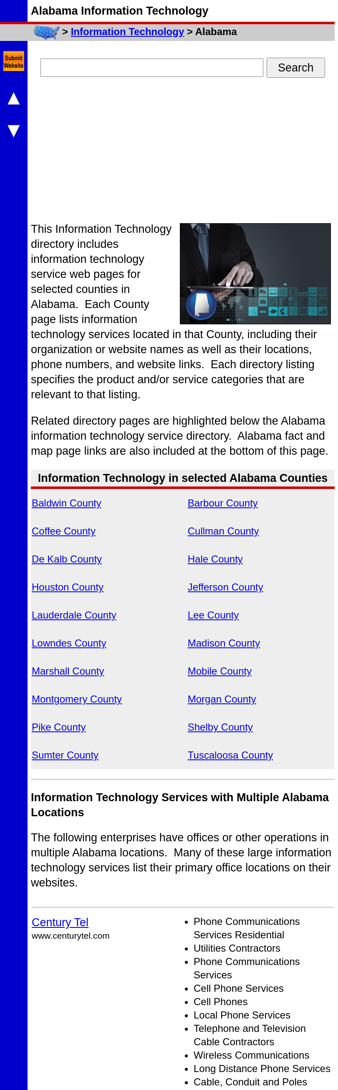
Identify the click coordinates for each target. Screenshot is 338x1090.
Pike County (59, 727)
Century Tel (60, 922)
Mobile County (220, 671)
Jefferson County (225, 587)
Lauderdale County (74, 615)
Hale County (215, 559)
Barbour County (223, 503)
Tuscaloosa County (230, 755)
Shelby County (220, 727)
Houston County (67, 587)
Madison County (224, 643)
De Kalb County (67, 559)
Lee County (213, 615)
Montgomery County (77, 699)
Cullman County (223, 531)
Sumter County (65, 755)
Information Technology (127, 31)
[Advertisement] (173, 152)
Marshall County (68, 671)
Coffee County (64, 531)
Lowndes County (69, 643)
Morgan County (222, 699)
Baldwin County (66, 503)
